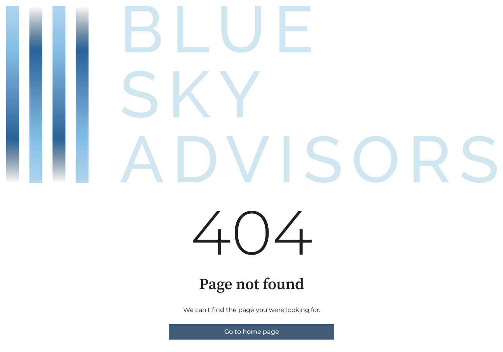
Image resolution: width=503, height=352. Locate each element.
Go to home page (251, 331)
